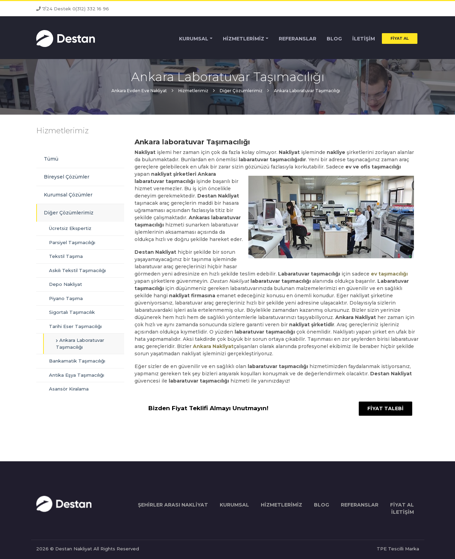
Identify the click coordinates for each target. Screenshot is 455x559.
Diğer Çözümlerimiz (68, 213)
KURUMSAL (193, 39)
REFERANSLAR (297, 39)
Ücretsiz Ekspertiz (70, 228)
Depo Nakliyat (65, 284)
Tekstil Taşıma (66, 256)
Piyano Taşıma (66, 298)
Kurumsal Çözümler (68, 195)
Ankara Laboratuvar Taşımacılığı (80, 343)
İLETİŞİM (363, 39)
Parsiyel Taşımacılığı (72, 242)
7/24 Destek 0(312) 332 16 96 (72, 8)
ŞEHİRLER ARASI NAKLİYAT (173, 505)
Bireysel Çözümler (66, 177)
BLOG (334, 39)
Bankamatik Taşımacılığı (77, 361)
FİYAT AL (399, 38)
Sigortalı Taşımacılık (72, 312)
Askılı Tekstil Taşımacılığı (77, 270)
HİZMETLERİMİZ (243, 39)
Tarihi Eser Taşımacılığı (75, 326)
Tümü (51, 159)
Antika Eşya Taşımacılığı (76, 375)
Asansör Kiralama (69, 389)
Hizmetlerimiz (62, 130)
